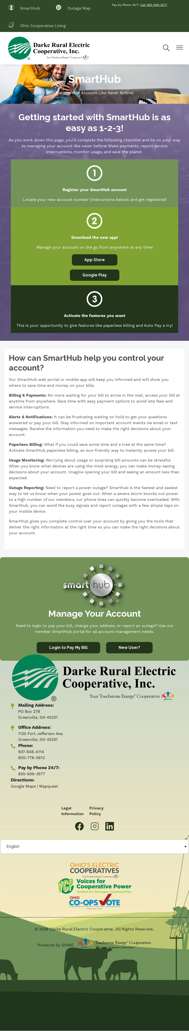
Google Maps (23, 786)
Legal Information (72, 811)
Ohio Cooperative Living (37, 26)
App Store (94, 259)
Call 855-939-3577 (153, 5)
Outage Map (73, 8)
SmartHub (24, 8)
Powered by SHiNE (56, 945)
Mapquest (48, 786)
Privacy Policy (94, 811)
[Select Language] (94, 846)
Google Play (94, 275)
